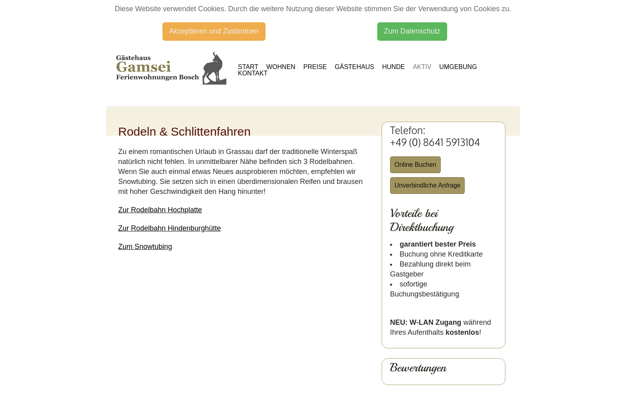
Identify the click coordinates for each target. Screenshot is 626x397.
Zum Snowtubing (145, 247)
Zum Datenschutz (412, 31)
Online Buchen (415, 164)
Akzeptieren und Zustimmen (214, 31)
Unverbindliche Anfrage (427, 185)
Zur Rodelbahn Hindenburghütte (169, 228)
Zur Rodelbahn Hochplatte (160, 210)
